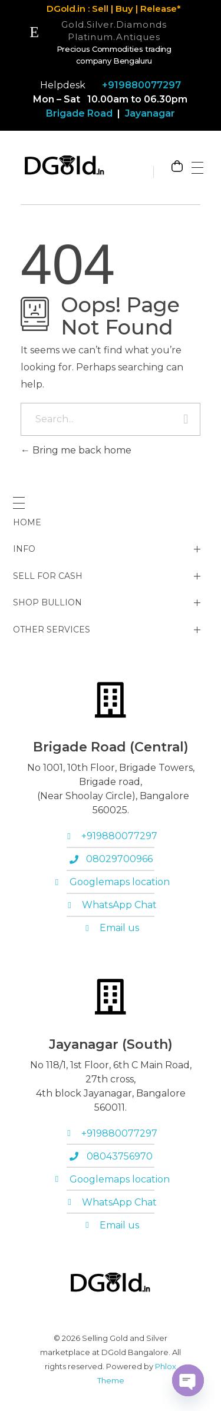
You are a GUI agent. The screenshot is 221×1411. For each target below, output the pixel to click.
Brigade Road (79, 113)
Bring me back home (76, 450)
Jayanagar (149, 113)
